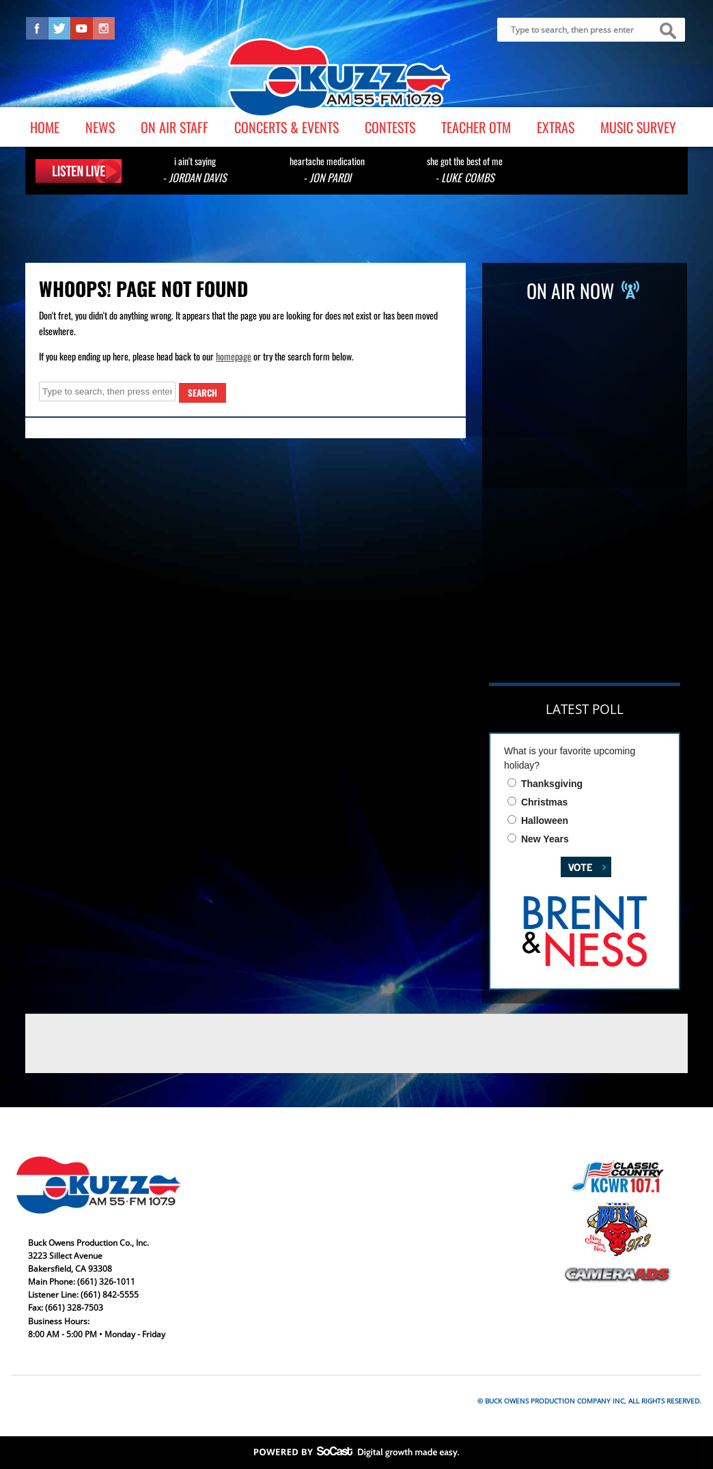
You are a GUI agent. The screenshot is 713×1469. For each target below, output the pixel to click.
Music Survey (638, 127)
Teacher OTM (476, 127)
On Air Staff (174, 127)
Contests (390, 127)
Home (44, 127)
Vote (576, 865)
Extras (555, 127)
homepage (233, 356)
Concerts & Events (286, 127)
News (100, 127)
